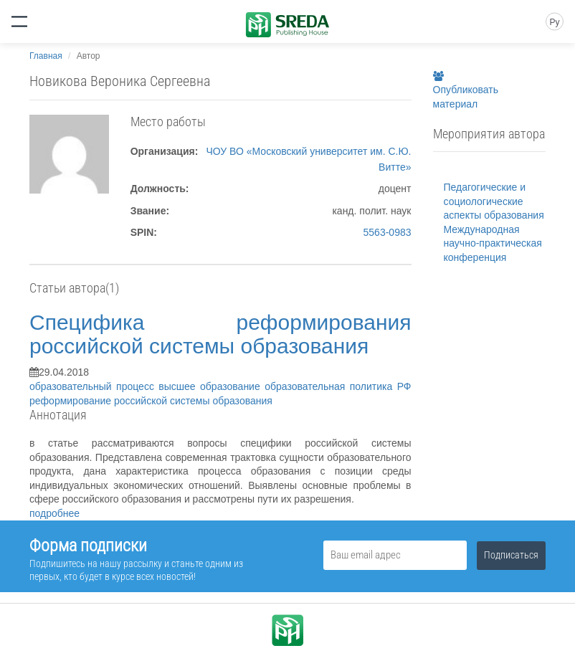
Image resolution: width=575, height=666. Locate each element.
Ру (554, 22)
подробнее (54, 513)
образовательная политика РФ (338, 386)
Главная (45, 56)
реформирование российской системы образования (150, 400)
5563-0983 (387, 232)
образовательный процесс (93, 386)
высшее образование (211, 386)
